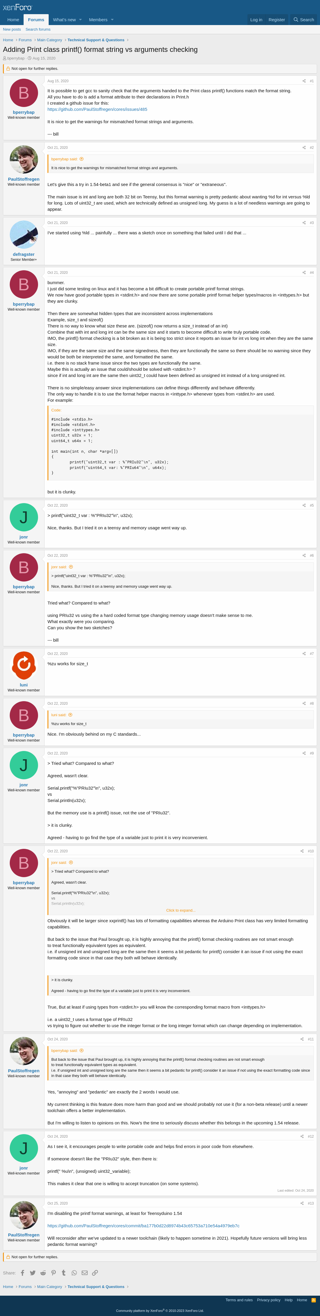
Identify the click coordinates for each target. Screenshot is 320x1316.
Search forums (38, 29)
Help (289, 1300)
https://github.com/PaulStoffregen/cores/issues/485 (97, 109)
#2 (312, 148)
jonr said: (59, 567)
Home (13, 19)
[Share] (304, 81)
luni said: (58, 715)
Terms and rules (239, 1300)
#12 (311, 1136)
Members (98, 19)
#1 (312, 81)
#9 (312, 753)
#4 (312, 273)
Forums (36, 19)
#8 (312, 703)
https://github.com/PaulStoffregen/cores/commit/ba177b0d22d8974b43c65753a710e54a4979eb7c (143, 1225)
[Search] (303, 19)
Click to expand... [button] (181, 910)
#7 (312, 654)
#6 (312, 556)
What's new (64, 19)
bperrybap (16, 58)
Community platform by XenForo (160, 1310)
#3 (312, 223)
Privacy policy (268, 1300)
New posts (12, 29)
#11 (311, 1039)
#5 (312, 505)
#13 (311, 1203)
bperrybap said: (64, 159)
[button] (80, 19)
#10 (311, 851)
